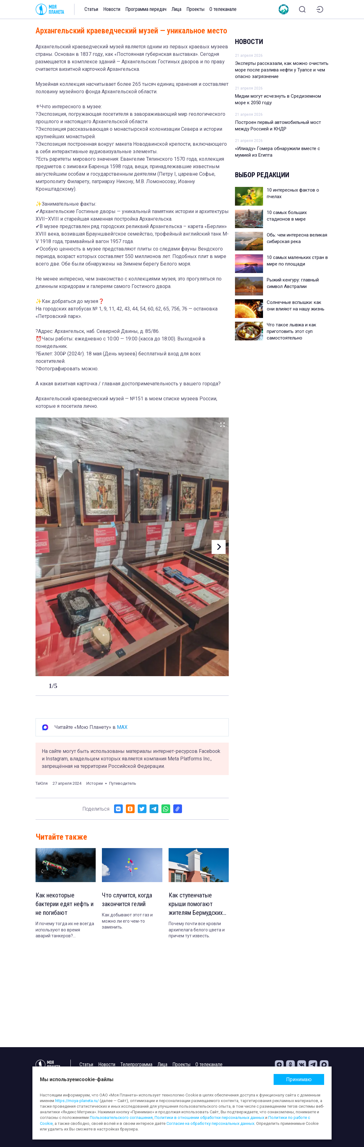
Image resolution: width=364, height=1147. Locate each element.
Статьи (91, 9)
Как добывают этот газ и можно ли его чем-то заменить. (127, 921)
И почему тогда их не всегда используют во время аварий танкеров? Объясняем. (65, 930)
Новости (111, 9)
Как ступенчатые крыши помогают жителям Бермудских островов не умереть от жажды (196, 904)
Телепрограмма (136, 1064)
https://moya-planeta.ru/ (77, 1100)
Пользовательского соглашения (121, 1117)
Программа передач (145, 9)
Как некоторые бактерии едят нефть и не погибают (64, 903)
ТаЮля (42, 783)
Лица (176, 9)
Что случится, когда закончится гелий (127, 899)
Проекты (195, 9)
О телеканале (223, 9)
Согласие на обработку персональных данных (210, 1123)
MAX (122, 727)
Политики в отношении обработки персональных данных (209, 1117)
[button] (219, 547)
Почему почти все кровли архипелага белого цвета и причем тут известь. (197, 929)
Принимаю (299, 1079)
